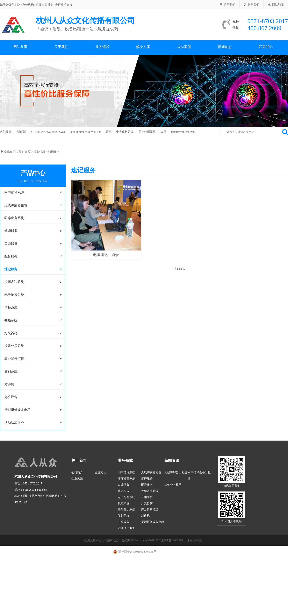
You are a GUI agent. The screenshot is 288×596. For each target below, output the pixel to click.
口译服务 (10, 243)
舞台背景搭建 (14, 358)
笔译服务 (10, 231)
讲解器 (21, 131)
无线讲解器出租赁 (175, 472)
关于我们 (227, 4)
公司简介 (77, 472)
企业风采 (77, 478)
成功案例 (184, 47)
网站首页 (20, 47)
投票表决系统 (14, 282)
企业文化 (100, 472)
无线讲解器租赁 (15, 205)
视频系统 (10, 320)
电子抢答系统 (14, 294)
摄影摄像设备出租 (17, 409)
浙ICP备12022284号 (173, 540)
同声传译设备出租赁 (199, 475)
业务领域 (102, 47)
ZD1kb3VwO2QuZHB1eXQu (48, 131)
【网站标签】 (195, 540)
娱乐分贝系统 (14, 346)
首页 (28, 151)
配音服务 (10, 256)
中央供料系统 (125, 131)
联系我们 (251, 4)
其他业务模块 (173, 484)
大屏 (163, 131)
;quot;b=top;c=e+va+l (183, 131)
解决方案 (143, 47)
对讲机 (9, 384)
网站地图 (276, 4)
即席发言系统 (14, 218)
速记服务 (54, 151)
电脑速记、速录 (106, 255)
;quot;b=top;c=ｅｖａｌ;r (85, 131)
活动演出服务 (14, 422)
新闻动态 (225, 47)
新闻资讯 (171, 460)
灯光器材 (10, 333)
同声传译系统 (147, 131)
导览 (108, 131)
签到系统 (10, 371)
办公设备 (10, 397)
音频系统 (10, 307)
